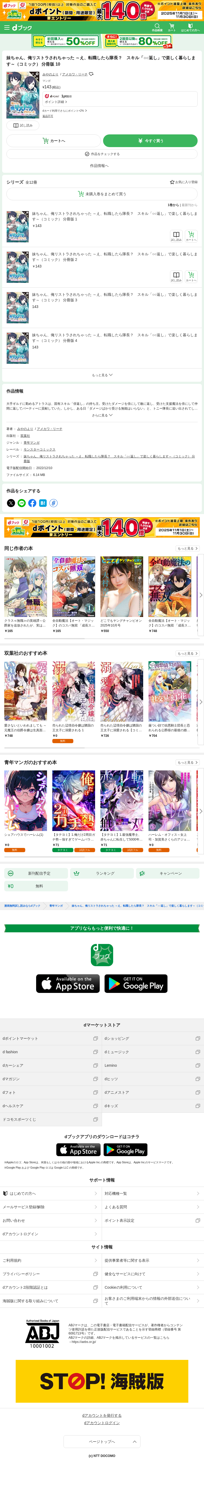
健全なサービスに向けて (125, 1274)
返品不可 (47, 116)
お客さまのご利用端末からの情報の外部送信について (147, 1300)
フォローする (91, 74)
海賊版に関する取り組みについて (30, 1301)
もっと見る (186, 548)
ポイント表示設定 (119, 1220)
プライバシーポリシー (21, 1274)
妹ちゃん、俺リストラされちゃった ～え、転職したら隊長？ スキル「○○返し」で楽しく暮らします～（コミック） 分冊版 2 (115, 257)
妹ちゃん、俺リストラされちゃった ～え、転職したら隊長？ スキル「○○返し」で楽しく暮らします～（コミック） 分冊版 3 (115, 297)
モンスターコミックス (40, 449)
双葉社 (25, 436)
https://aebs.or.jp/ (84, 1342)
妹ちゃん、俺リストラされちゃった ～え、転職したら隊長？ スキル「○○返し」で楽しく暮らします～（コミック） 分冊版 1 (115, 216)
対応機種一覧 (116, 1193)
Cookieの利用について (123, 1287)
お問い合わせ (14, 1220)
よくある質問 (116, 1207)
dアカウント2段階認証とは (25, 1287)
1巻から (173, 205)
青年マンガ (32, 442)
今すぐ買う (154, 141)
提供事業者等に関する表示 (127, 1260)
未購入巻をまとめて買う (106, 194)
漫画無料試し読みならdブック (22, 906)
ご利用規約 (12, 1260)
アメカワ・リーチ (75, 74)
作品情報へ (99, 166)
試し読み (26, 125)
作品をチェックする (105, 154)
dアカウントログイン (20, 1234)
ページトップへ (102, 1441)
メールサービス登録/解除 (24, 1207)
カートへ (57, 141)
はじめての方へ (19, 1193)
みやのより (50, 74)
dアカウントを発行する (102, 1415)
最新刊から (190, 205)
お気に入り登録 (186, 182)
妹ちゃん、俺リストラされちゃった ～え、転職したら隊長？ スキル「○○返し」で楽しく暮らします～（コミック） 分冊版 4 (115, 338)
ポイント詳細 (54, 102)
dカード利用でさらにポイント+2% (63, 110)
